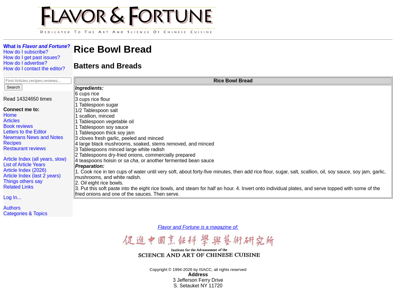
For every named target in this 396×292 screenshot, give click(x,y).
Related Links (18, 187)
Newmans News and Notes (33, 137)
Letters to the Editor (25, 131)
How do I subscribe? (25, 51)
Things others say (22, 181)
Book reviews (18, 126)
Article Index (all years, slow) (35, 159)
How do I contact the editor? (34, 68)
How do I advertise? (25, 63)
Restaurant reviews (24, 148)
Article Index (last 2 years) (32, 175)
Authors (11, 208)
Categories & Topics (25, 213)
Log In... (12, 197)
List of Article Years (24, 164)
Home (10, 115)
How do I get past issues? (31, 57)
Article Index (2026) (24, 170)
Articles (11, 120)
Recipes (12, 143)
